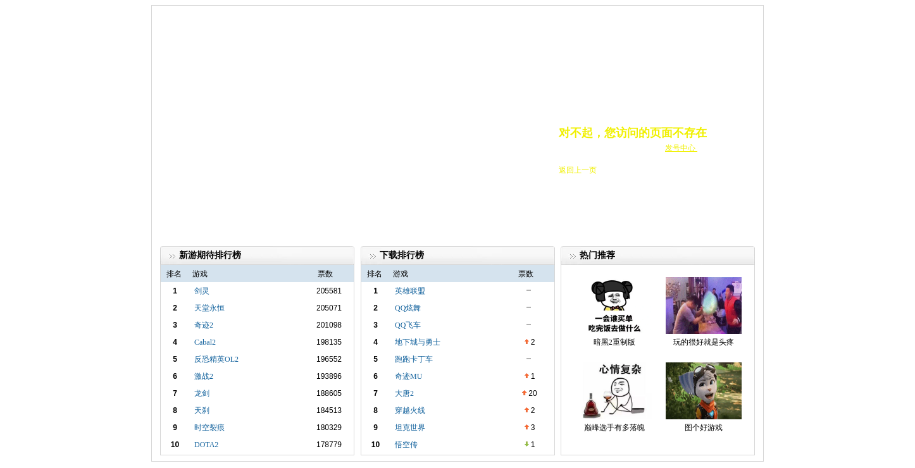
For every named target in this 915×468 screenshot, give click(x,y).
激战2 (203, 376)
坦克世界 (410, 427)
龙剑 (201, 393)
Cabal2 (205, 342)
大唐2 (404, 393)
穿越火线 (410, 410)
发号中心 (681, 148)
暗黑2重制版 (614, 342)
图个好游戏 (704, 427)
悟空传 (406, 444)
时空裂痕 (209, 427)
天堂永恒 (209, 308)
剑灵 (201, 290)
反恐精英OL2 (216, 359)
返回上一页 (578, 170)
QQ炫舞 (408, 308)
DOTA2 (206, 444)
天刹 (201, 410)
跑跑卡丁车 (414, 359)
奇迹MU (408, 376)
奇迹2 (203, 325)
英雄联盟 (410, 290)
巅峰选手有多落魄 (614, 427)
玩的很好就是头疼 (703, 342)
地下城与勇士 (417, 342)
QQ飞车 (408, 325)
